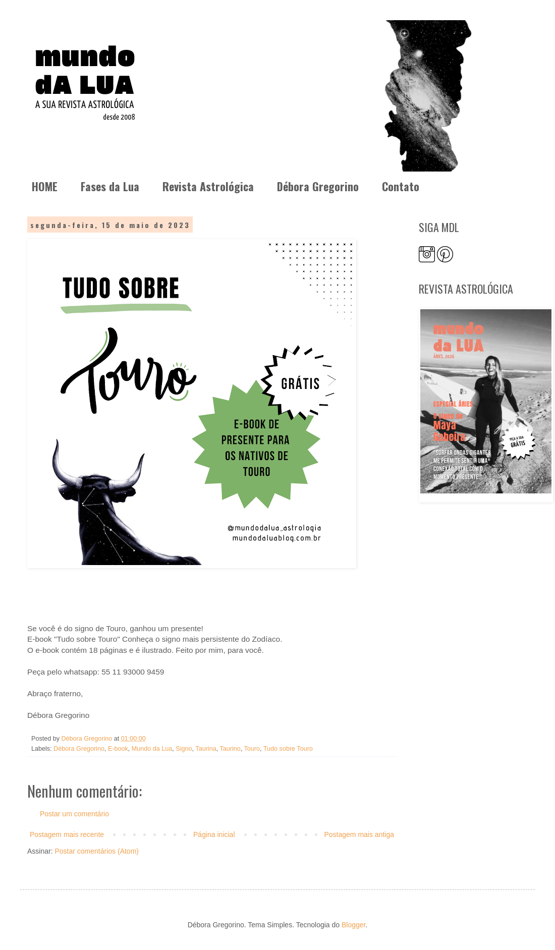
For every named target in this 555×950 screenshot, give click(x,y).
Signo (184, 748)
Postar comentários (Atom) (96, 851)
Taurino (229, 748)
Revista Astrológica (208, 186)
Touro (252, 748)
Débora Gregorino (318, 186)
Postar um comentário (74, 814)
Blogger (353, 925)
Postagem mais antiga (359, 834)
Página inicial (214, 834)
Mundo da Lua (152, 748)
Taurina (205, 748)
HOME (45, 186)
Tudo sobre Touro (288, 748)
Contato (400, 186)
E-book (118, 748)
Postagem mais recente (67, 834)
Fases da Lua (110, 186)
